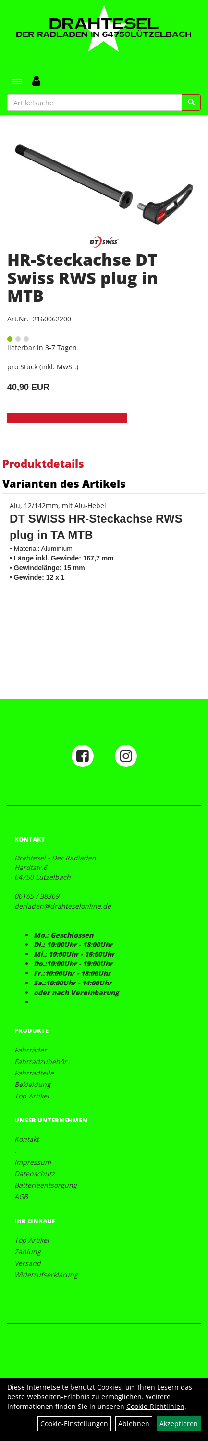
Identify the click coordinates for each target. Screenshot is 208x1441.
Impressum (32, 1162)
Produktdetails (43, 463)
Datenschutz (34, 1173)
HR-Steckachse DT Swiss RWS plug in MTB (82, 278)
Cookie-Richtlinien (155, 1406)
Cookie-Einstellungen (74, 1423)
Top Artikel (31, 1095)
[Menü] (17, 81)
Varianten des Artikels (64, 483)
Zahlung (27, 1251)
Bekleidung (32, 1084)
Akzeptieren (178, 1423)
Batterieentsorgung (45, 1184)
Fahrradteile (34, 1072)
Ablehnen (133, 1423)
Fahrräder (30, 1049)
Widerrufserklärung (46, 1274)
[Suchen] (191, 102)
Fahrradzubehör (40, 1061)
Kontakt (26, 1139)
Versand (27, 1263)
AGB (21, 1196)
